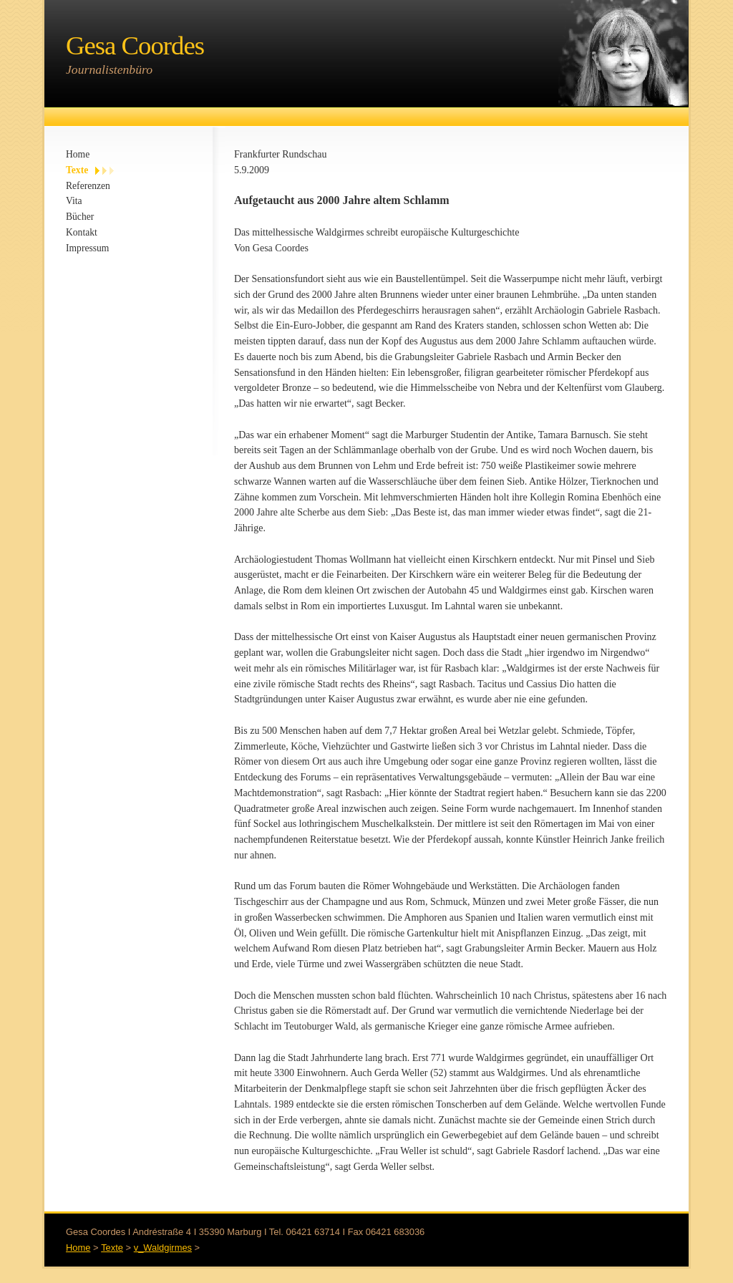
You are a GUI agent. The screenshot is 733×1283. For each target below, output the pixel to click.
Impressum (87, 248)
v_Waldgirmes (163, 1247)
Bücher (80, 216)
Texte (77, 170)
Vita (74, 200)
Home (77, 154)
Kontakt (81, 232)
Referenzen (88, 185)
